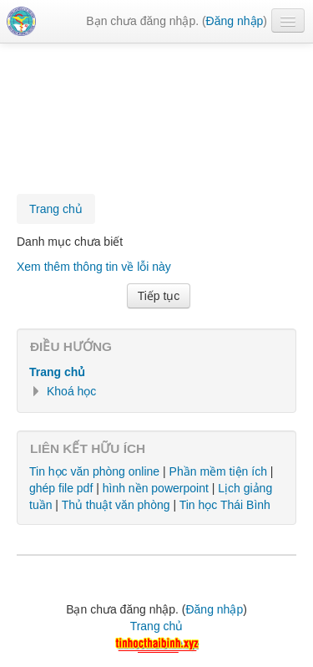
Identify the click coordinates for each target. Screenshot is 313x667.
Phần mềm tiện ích (218, 471)
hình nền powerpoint (156, 488)
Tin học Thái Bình (224, 505)
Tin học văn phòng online (94, 471)
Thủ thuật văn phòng (116, 505)
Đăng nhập (235, 21)
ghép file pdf (61, 488)
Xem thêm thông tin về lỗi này (94, 266)
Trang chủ (57, 372)
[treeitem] (156, 372)
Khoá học (71, 391)
